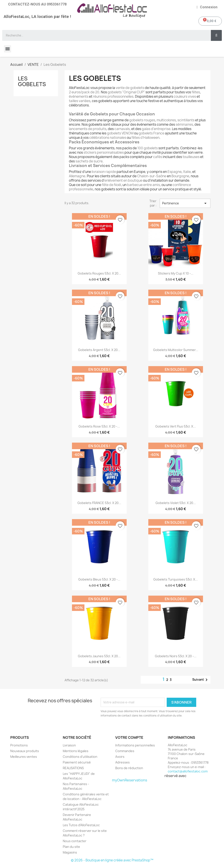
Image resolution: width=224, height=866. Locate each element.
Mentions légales (75, 751)
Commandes (124, 751)
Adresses (122, 762)
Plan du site (71, 847)
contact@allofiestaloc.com (188, 771)
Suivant (200, 679)
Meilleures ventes (23, 757)
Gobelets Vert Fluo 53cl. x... (175, 426)
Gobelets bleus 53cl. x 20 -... (99, 579)
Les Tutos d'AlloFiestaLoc (81, 825)
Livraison (69, 745)
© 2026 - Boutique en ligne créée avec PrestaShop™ (112, 860)
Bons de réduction (129, 768)
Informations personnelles (135, 745)
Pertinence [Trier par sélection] (185, 203)
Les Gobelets (32, 81)
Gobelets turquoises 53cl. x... (175, 579)
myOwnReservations (129, 780)
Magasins (70, 852)
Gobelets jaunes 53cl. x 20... (99, 656)
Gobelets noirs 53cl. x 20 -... (175, 656)
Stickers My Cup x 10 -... (175, 273)
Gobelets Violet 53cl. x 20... (176, 503)
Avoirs (119, 757)
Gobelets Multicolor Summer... (175, 350)
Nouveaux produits (24, 751)
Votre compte (129, 737)
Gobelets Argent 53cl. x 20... (99, 350)
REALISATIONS (73, 768)
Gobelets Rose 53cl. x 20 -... (99, 426)
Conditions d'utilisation (80, 757)
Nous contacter (74, 841)
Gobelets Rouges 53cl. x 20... (99, 273)
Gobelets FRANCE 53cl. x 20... (99, 503)
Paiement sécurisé (77, 762)
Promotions (19, 745)
